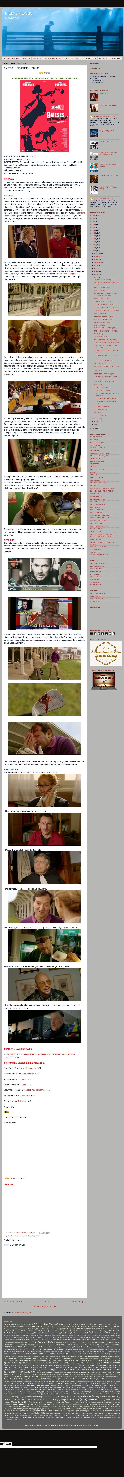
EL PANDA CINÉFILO (97, 499)
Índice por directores (83, 1381)
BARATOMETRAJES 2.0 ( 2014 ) (105, 304)
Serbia (104, 1406)
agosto (96, 265)
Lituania (16, 1387)
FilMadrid (67, 1376)
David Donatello (51, 1339)
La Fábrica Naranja (50, 1385)
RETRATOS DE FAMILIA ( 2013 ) (105, 374)
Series (112, 1406)
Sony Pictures (66, 1409)
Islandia (50, 1383)
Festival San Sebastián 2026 (15, 1369)
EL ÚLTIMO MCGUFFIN (98, 569)
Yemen (92, 1417)
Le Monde (25, 1095)
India (56, 1381)
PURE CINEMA (95, 539)
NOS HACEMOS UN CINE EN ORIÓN (103, 534)
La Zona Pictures (91, 1385)
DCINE (92, 472)
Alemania (35, 1326)
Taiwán (72, 1411)
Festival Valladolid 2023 (45, 1374)
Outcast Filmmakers (58, 1394)
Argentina (61, 1329)
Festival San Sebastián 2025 (110, 1367)
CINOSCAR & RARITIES (98, 469)
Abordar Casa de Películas (68, 1324)
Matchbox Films (17, 1389)
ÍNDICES (26, 58)
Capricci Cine (35, 1335)
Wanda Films (39, 1417)
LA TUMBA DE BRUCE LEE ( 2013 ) (106, 310)
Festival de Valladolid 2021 (63, 1358)
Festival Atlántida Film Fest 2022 (71, 1351)
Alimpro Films (60, 1326)
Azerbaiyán (55, 1331)
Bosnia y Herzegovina (78, 1333)
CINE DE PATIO (95, 450)
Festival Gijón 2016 (71, 1360)
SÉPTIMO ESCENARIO (98, 547)
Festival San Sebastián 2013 (17, 1365)
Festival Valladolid (22, 1372)
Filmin (90, 1376)
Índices (108, 1381)
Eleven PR (19, 1344)
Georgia (62, 1379)
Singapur (38, 1409)
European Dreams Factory (89, 1347)
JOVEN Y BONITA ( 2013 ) (108, 105)
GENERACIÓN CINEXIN (98, 510)
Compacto (38, 1337)
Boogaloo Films (55, 1333)
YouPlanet (100, 1417)
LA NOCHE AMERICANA (98, 521)
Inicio (47, 1301)
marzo (96, 419)
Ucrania (107, 1413)
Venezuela (41, 1415)
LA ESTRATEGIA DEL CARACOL (101, 515)
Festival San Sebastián (110, 1363)
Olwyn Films (46, 1394)
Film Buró (59, 1376)
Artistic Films (79, 1329)
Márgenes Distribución (101, 1387)
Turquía (83, 1413)
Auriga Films (116, 1328)
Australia (9, 1331)
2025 (94, 218)
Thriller (37, 1413)
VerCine (50, 1415)
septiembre (98, 262)
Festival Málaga (72, 1363)
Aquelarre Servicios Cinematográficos (14, 1328)
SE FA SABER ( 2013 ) (101, 290)
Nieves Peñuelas (47, 1391)
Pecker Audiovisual (73, 1397)
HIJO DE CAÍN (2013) (106, 141)
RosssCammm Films (14, 1406)
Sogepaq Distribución (54, 1408)
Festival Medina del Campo (90, 1363)
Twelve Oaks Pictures (96, 1413)
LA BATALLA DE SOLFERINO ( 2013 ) (107, 307)
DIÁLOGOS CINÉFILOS (98, 483)
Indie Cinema (116, 1381)
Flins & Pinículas (21, 1379)
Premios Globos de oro (13, 1402)
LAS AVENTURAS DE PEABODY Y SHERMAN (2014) (106, 346)
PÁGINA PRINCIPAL (11, 58)
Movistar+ (100, 1389)
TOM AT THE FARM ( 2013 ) (103, 319)
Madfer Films (70, 1387)
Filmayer (83, 1376)
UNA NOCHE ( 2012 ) (101, 406)
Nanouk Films (24, 1391)
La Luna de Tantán (62, 1385)
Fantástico (103, 1347)
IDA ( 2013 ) (98, 412)
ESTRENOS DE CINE (97, 502)
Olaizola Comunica (26, 1394)
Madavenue (58, 1387)
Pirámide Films (31, 1400)
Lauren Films (103, 1385)
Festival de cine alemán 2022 (50, 1356)
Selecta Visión (77, 1406)
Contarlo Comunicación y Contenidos (73, 1337)
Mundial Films (114, 1389)
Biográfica (37, 1333)
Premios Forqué (111, 1400)
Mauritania (26, 1389)
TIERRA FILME (95, 549)
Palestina (14, 1397)
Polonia (54, 1400)
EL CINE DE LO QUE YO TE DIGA (102, 491)
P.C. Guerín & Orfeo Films (73, 1394)
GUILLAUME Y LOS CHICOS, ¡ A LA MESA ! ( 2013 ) (106, 394)
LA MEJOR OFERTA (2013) (108, 175)
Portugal (63, 1400)
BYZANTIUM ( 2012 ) (101, 363)
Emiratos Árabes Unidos (62, 1345)
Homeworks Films (29, 1381)
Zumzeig (16, 1419)
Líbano (118, 1385)
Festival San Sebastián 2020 (63, 1367)
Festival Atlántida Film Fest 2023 (93, 1351)
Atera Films (97, 1329)
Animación (103, 1326)
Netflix (37, 1392)
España (7, 1347)
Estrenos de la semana (48, 1347)
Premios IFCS (50, 1402)
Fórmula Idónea (33, 1379)
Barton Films (80, 1331)
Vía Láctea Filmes (103, 1415)
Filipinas (51, 1376)
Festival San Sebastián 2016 (87, 1365)
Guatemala (116, 1379)
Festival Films (24, 1360)
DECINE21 (94, 475)
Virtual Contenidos (115, 1415)
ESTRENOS (115, 58)
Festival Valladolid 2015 (44, 1372)
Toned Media (49, 1413)
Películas (27, 1236)
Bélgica (105, 1331)
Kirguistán (115, 1383)
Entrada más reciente (14, 1301)
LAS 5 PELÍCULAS (96, 523)
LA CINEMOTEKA (96, 577)
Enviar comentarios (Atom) (23, 1313)
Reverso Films (77, 1404)
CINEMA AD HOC (96, 458)
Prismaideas (106, 1402)
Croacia (35, 1339)
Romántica (116, 1404)
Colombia (16, 1337)
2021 (94, 230)
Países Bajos (112, 1394)
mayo (96, 274)
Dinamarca (88, 1339)
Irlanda (28, 1383)
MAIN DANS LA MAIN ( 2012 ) (104, 382)
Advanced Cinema (105, 1324)
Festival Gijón (38, 1360)
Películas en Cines (107, 1397)
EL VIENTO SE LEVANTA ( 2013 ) (105, 301)
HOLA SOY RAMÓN (97, 512)
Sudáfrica (91, 1409)
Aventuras (44, 1331)
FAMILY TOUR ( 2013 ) (102, 287)
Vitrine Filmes (10, 1417)
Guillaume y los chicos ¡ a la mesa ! (56, 216)
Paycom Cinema (59, 1397)
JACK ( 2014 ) (104, 94)
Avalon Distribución (30, 1331)
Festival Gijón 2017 (88, 1360)
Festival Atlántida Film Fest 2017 (77, 1349)
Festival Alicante (9, 1349)
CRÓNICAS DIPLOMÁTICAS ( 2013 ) (106, 398)
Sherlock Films (15, 1409)
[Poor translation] (8, 1444)
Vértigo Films (35, 1236)
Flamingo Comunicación (111, 1376)
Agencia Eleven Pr (9, 1326)
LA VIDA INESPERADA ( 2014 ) (105, 280)
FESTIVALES (91, 58)
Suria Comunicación (25, 1411)
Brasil (89, 1333)
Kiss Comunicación (10, 1385)
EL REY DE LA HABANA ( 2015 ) (105, 116)
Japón (74, 1383)
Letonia (111, 1385)
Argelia (54, 1328)
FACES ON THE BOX (97, 504)
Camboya (11, 1335)
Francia (20, 1236)
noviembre (98, 256)
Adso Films (92, 1324)
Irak (17, 1383)
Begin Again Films (93, 1331)
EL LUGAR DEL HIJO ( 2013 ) (104, 316)
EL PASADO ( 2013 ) (101, 337)
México (55, 1389)
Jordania (82, 1383)
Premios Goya (34, 1402)
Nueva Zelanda (104, 1392)
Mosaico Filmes (89, 1389)
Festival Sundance (102, 1370)
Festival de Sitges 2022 (45, 1358)
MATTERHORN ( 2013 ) (102, 298)
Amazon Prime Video (83, 1326)
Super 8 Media (10, 1411)
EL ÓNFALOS (95, 493)
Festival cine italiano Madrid (75, 1354)
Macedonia (48, 1387)
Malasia (84, 1387)
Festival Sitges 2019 (69, 1370)
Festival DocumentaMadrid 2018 (104, 1358)
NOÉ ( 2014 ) (98, 384)
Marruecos (7, 1389)
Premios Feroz (94, 1400)
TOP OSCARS (95, 552)
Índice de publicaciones (68, 1381)
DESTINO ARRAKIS (97, 480)
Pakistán (6, 1397)
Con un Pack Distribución (52, 1337)
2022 (94, 227)
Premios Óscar (63, 1402)
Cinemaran (114, 1335)
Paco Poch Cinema (98, 1394)
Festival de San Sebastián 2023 (22, 1358)
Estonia (36, 1347)
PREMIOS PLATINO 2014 (103, 388)
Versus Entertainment (62, 1415)
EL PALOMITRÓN (96, 496)
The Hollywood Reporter (34, 1090)
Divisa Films (114, 1339)
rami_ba (76, 1425)
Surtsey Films (39, 1411)
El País (22, 1085)
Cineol (23, 1079)
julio (96, 268)
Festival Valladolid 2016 (63, 1372)
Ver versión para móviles (44, 1306)
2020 (94, 233)
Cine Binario (95, 1335)
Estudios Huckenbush (66, 1347)
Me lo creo (34, 1389)
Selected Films (89, 1406)
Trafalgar (58, 1413)
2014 (94, 251)
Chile (64, 1335)
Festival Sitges (50, 1369)
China (71, 1335)
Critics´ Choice (24, 1339)
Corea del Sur (91, 1337)
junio (96, 271)
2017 (94, 242)
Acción (83, 1324)
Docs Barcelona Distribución (12, 1342)
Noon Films (66, 1391)
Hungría (48, 1381)
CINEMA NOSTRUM (97, 461)
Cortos (102, 1337)
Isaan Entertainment (40, 1383)
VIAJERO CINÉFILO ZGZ (99, 555)
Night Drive (58, 1391)
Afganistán (115, 1324)
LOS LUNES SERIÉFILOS (99, 526)
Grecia (99, 1379)
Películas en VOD (10, 1400)
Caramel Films (47, 1335)
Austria (18, 1331)
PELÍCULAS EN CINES (53, 58)
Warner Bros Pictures (55, 1417)
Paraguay (22, 1397)
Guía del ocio (28, 1074)
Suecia (98, 1409)
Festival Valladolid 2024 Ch (84, 1374)
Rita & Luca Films (105, 1404)
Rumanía (26, 1406)
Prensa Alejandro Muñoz (93, 1402)
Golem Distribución (74, 1379)
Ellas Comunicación (30, 1345)
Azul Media (63, 1331)
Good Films (90, 1379)
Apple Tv (115, 1326)
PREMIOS (103, 58)
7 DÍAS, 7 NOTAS (96, 437)
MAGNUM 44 (94, 582)
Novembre (95, 1391)
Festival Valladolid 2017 (83, 1372)
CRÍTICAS (37, 58)
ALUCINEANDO (95, 439)
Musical (6, 1392)
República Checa (50, 1404)
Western (69, 1417)
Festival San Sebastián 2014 (40, 1365)
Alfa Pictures (49, 1326)
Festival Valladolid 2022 (26, 1374)
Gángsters (54, 1379)
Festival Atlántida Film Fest (28, 1349)
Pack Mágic (86, 1394)
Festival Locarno (60, 1363)
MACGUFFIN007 (96, 529)
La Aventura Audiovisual (33, 1385)
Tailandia (65, 1411)
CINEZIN (93, 466)
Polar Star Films (44, 1399)
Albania (27, 1326)
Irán (21, 1383)
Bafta (70, 1331)
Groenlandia (107, 1379)
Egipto (75, 1342)
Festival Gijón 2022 (33, 1363)
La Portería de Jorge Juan (77, 1385)
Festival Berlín (37, 1354)
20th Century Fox (10, 1324)
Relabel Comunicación (35, 1404)
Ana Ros (94, 1326)
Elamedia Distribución (98, 1342)
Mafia (78, 1387)
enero (96, 425)
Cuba (42, 1339)
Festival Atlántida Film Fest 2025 (19, 1354)
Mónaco (73, 1389)
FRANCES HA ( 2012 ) (101, 409)
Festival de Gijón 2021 (67, 1356)
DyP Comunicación (59, 1342)
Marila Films (114, 1387)
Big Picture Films (27, 1333)
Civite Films (7, 1337)
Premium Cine (79, 1402)
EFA (68, 1342)
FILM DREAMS (19, 13)
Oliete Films (37, 1394)
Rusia (35, 1406)
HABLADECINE (95, 571)
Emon (74, 1345)
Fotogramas (31, 1068)
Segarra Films (65, 1406)
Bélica (115, 1331)
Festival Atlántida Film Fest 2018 (98, 1349)
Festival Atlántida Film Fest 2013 (54, 1349)
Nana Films (15, 1391)
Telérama (22, 1101)
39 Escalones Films (25, 1324)
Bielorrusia (17, 1333)
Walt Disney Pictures (23, 1417)
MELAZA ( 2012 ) (100, 313)
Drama (41, 1342)
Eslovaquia (106, 1345)
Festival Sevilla (32, 1369)
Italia (66, 1383)
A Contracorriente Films (43, 1324)
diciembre (97, 253)
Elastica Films (112, 1342)
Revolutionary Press (90, 1404)
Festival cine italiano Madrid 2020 (97, 1354)
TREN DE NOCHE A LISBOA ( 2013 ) (106, 331)
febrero (97, 422)
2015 (94, 248)
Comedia (14, 1236)
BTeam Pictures (99, 1333)
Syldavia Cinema (53, 1411)
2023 (94, 224)
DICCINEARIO (95, 485)
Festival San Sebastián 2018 (17, 1367)
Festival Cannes (55, 1354)
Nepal (31, 1391)
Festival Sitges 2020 (86, 1370)
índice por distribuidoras (97, 1381)
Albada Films (19, 1326)
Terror (28, 1413)
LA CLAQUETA (95, 579)
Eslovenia (115, 1345)
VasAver (33, 1415)
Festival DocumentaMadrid (84, 1358)
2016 (94, 245)
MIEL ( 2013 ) (98, 371)
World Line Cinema (82, 1417)
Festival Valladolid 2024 (64, 1374)
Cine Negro (104, 1335)
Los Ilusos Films (25, 1387)
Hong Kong (39, 1381)
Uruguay (16, 1415)
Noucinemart (85, 1392)
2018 (94, 239)
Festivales (40, 1376)
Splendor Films (80, 1409)
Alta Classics (70, 1326)
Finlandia (99, 1376)
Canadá (25, 1335)
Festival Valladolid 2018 (103, 1372)
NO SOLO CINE (95, 531)
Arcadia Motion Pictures (43, 1328)
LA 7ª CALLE (94, 574)
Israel (59, 1383)
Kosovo (20, 1385)
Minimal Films (64, 1389)
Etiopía (76, 1347)
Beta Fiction (7, 1333)
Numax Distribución (12, 1394)
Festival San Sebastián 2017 (110, 1365)
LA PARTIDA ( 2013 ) (101, 415)
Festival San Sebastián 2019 (40, 1367)
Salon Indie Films (45, 1406)
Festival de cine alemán (33, 1356)
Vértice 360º (77, 1415)
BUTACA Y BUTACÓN (97, 448)
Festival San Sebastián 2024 (87, 1367)
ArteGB (71, 1329)
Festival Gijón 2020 (19, 1363)
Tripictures (66, 1413)
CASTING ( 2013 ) (100, 325)
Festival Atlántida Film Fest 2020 (26, 1351)
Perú (22, 1400)
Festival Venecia (23, 1376)
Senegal (98, 1406)
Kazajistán (102, 1383)
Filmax (75, 1376)
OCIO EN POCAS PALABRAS (100, 537)
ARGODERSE (95, 445)
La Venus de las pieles (67, 274)
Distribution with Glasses (102, 1339)
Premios (74, 1399)
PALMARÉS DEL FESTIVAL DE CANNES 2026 (108, 153)
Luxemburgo (37, 1387)
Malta (90, 1387)
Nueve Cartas (116, 1392)
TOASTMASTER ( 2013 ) (102, 322)
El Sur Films (84, 1342)
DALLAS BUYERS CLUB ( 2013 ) (105, 340)
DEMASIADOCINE (96, 477)
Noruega (74, 1392)
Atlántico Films (107, 1328)
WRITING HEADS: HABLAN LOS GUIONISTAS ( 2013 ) (105, 294)
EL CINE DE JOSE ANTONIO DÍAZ (102, 488)
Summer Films (116, 1408)
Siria (44, 1408)
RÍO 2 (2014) (98, 334)
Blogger (96, 1425)
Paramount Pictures (34, 1397)
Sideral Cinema (28, 1409)
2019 (94, 236)
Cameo (18, 1335)
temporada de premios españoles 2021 (89, 1411)
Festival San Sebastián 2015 (63, 1365)
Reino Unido (18, 1404)
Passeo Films (48, 1397)
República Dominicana (65, 1404)
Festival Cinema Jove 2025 (17, 1356)
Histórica (19, 1381)
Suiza (107, 1409)
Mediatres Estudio (44, 1389)
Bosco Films (65, 1333)
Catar (57, 1335)
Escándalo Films (95, 1344)
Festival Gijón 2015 (55, 1360)
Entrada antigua (77, 1301)
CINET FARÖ (94, 464)
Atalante (88, 1329)
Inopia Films (9, 1383)
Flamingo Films (8, 1379)
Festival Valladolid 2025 (104, 1374)
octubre (97, 259)
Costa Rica (110, 1337)
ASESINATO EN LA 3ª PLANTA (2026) (107, 131)
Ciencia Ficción (82, 1335)
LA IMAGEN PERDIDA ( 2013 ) (104, 360)
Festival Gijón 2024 (46, 1363)
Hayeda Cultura (10, 1381)
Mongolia (79, 1389)
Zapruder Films (110, 1417)
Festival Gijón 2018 (105, 1360)
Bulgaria (111, 1333)
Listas (8, 1387)
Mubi (106, 1389)
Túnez (76, 1413)
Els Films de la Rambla (46, 1344)
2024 (94, 221)
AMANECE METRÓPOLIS (99, 442)
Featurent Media (113, 1347)
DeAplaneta (63, 1339)
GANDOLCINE (95, 507)
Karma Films (91, 1383)
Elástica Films (8, 1345)
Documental (27, 1342)
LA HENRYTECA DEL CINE (99, 518)
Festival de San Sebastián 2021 (88, 1356)
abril (96, 277)
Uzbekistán (25, 1415)
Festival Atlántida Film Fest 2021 (50, 1351)
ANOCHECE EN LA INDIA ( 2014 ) (105, 328)
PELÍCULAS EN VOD (74, 58)
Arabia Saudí (31, 1329)
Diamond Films (76, 1339)
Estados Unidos (22, 1347)
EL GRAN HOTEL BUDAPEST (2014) (106, 343)
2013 (94, 428)
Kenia (108, 1383)
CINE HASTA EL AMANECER (100, 453)
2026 (94, 215)
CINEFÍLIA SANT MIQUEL (99, 456)
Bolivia (46, 1333)
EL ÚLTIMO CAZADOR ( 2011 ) (104, 198)
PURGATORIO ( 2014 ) (102, 390)
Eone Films (83, 1345)
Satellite (55, 1406)
